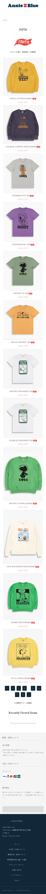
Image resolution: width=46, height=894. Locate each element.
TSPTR (4, 20)
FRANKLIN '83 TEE (23, 195)
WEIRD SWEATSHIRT (23, 622)
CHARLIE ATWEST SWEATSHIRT (23, 146)
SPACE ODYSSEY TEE (23, 342)
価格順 (25, 52)
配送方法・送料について (17, 854)
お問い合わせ (17, 870)
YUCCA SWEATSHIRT (23, 678)
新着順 (33, 52)
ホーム (16, 844)
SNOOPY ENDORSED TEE (23, 391)
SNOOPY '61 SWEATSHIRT (23, 503)
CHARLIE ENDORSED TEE (23, 440)
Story (17, 880)
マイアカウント (16, 875)
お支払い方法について (17, 849)
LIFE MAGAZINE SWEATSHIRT (23, 566)
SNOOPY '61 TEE (23, 293)
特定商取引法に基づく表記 (16, 860)
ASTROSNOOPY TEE (23, 244)
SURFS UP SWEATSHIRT (23, 98)
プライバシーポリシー (17, 865)
